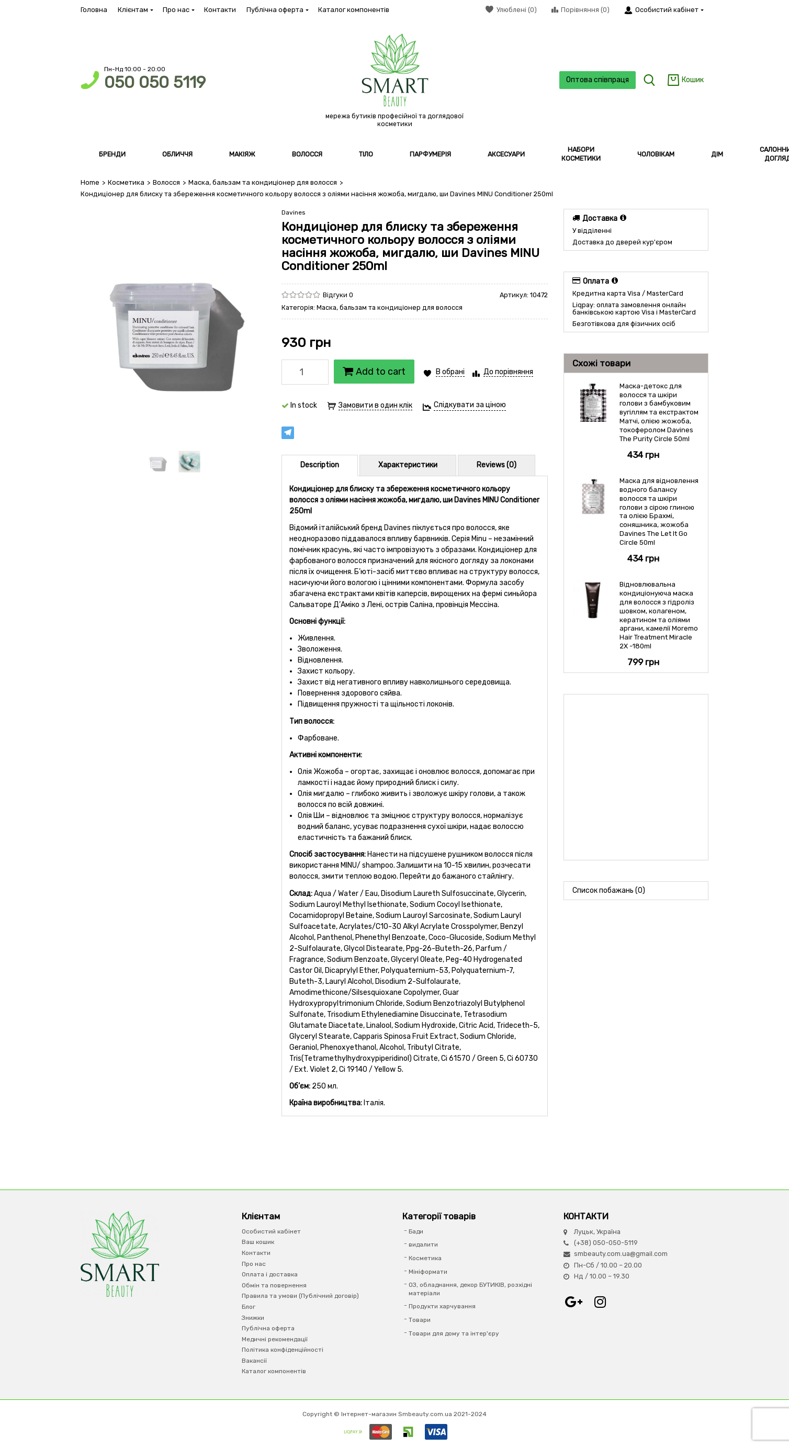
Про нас (178, 10)
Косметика (126, 182)
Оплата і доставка (270, 1274)
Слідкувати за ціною (470, 404)
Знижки (253, 1317)
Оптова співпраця (596, 79)
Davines (293, 212)
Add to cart (374, 371)
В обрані (450, 371)
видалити (423, 1244)
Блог (248, 1306)
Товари (420, 1319)
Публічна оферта (277, 10)
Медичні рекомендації (275, 1338)
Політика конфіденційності (282, 1349)
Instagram (600, 1301)
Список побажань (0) (608, 890)
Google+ (573, 1301)
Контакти (220, 10)
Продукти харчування (442, 1306)
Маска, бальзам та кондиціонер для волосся (261, 182)
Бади (416, 1231)
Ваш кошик (258, 1242)
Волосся (165, 182)
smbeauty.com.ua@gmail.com (621, 1254)
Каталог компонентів (353, 10)
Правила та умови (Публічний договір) (300, 1295)
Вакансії (254, 1360)
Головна (94, 10)
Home (90, 182)
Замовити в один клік (375, 405)
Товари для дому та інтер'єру (454, 1333)
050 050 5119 (155, 82)
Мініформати (428, 1271)
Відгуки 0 (338, 294)
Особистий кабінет (271, 1231)
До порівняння (508, 371)
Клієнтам (135, 10)
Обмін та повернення (274, 1284)
